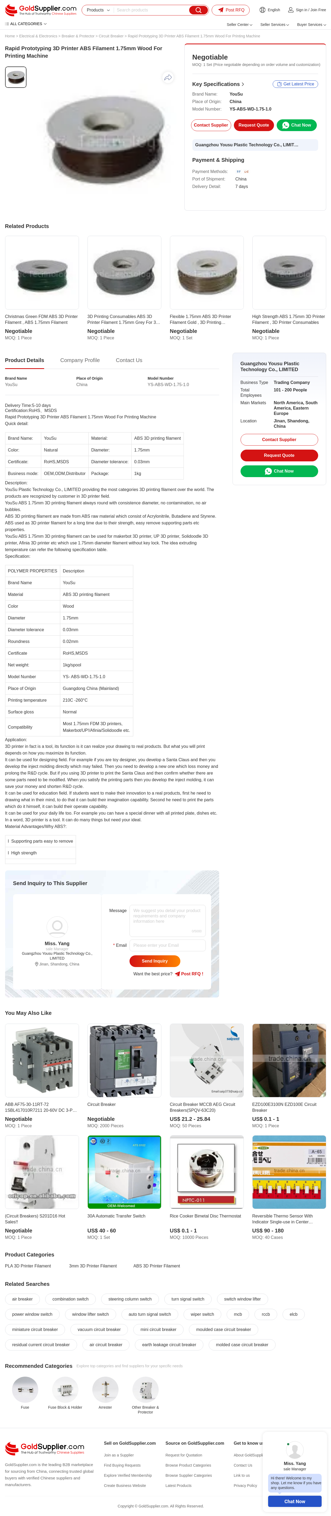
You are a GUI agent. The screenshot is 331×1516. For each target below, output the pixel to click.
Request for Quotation (184, 1455)
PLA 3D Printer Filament (28, 1266)
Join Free (318, 10)
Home (10, 36)
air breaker (22, 1299)
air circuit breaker (106, 1344)
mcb (238, 1314)
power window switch (32, 1314)
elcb (294, 1314)
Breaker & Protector (78, 36)
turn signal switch (188, 1299)
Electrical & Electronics (38, 36)
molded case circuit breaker (242, 1344)
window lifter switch (90, 1314)
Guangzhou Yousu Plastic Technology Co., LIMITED (247, 145)
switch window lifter (242, 1299)
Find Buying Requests (122, 1465)
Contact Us (243, 1465)
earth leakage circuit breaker (169, 1344)
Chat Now (294, 1501)
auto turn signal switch (150, 1314)
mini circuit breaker (158, 1329)
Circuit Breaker (111, 36)
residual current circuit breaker (41, 1344)
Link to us (242, 1475)
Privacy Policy (245, 1485)
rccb (266, 1314)
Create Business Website (125, 1485)
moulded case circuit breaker (223, 1329)
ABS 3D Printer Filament (157, 1266)
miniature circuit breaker (35, 1329)
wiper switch (202, 1314)
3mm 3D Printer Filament (93, 1266)
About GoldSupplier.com (254, 1455)
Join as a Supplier (119, 1455)
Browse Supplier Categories (189, 1475)
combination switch (70, 1299)
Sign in (301, 10)
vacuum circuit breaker (99, 1329)
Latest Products (179, 1485)
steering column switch (130, 1299)
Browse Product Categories (188, 1465)
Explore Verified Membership (128, 1475)
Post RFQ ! (189, 974)
